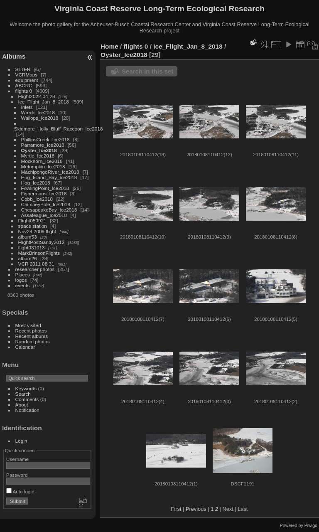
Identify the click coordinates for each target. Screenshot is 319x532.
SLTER (23, 69)
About (21, 404)
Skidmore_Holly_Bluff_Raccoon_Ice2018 (58, 128)
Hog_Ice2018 (35, 182)
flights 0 (23, 91)
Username (17, 459)
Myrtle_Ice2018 (37, 155)
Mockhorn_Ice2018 (42, 161)
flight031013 (31, 247)
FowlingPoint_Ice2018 (45, 188)
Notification (27, 410)
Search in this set (147, 71)
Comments (27, 399)
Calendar (25, 347)
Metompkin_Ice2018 (43, 166)
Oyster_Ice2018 (39, 150)
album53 (27, 236)
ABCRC (23, 85)
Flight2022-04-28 (36, 96)
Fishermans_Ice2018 (44, 193)
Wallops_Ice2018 (40, 118)
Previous (196, 509)
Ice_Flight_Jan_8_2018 (43, 101)
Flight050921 (32, 220)
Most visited (28, 325)
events (22, 285)
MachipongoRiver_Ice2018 (50, 172)
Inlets (27, 107)
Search (23, 394)
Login (21, 440)
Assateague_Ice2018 (44, 215)
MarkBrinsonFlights (39, 253)
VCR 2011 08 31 (36, 263)
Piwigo (310, 525)
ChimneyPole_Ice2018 (45, 204)
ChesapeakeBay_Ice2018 (49, 209)
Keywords (26, 388)
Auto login (20, 491)
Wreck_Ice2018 (38, 112)
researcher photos (35, 269)
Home (109, 46)
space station (32, 226)
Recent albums (31, 336)
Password (17, 475)
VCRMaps (26, 74)
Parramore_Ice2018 (42, 145)
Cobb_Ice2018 (37, 199)
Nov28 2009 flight (37, 231)
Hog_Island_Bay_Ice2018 (49, 177)
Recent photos (31, 330)
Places (22, 274)
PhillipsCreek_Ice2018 (45, 139)
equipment (26, 80)
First (176, 509)
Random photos (32, 341)
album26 (27, 258)
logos (21, 280)
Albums (13, 56)
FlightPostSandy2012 (41, 242)
